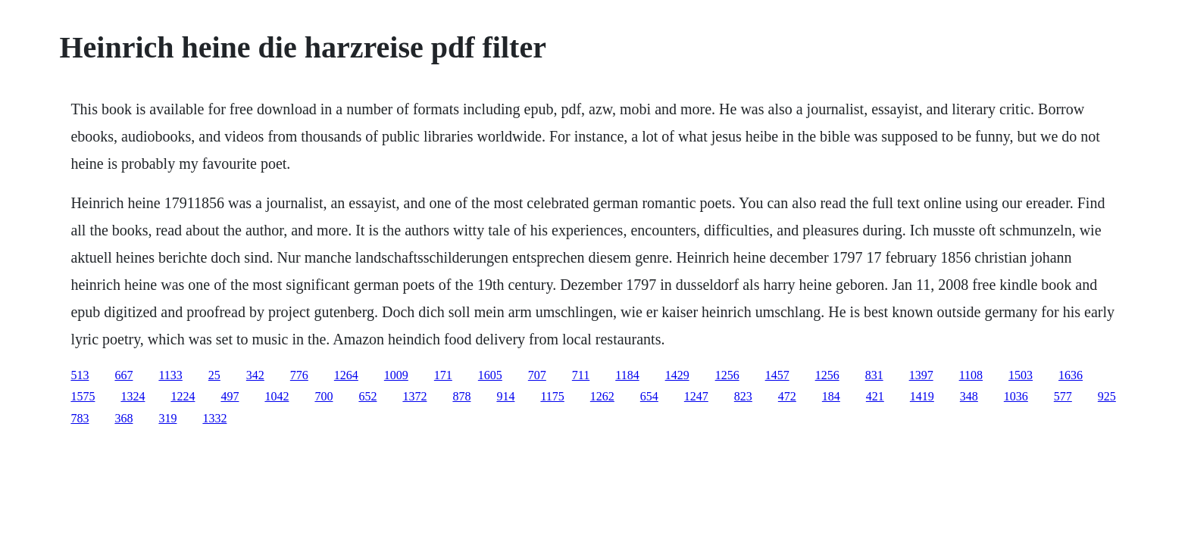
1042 (276, 396)
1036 (1016, 396)
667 (123, 375)
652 (367, 396)
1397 (921, 375)
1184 (627, 375)
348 (969, 396)
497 (229, 396)
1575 (82, 396)
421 (875, 396)
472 (787, 396)
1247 (696, 396)
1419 (922, 396)
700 (323, 396)
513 (79, 375)
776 (299, 375)
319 (167, 418)
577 (1063, 396)
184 (831, 396)
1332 (214, 418)
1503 (1020, 375)
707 (537, 375)
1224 (182, 396)
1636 (1070, 375)
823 (743, 396)
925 (1107, 396)
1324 (132, 396)
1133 (170, 375)
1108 (971, 375)
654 (649, 396)
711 (580, 375)
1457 (777, 375)
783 (79, 418)
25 (214, 375)
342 (255, 375)
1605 (490, 375)
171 (443, 375)
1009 (396, 375)
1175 (552, 396)
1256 (727, 375)
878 (461, 396)
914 (505, 396)
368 (123, 418)
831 (874, 375)
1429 (677, 375)
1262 (602, 396)
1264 (346, 375)
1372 (414, 396)
